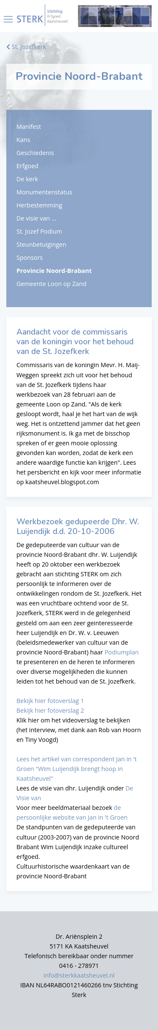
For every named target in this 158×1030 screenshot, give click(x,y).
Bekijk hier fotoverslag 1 (50, 701)
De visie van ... (36, 218)
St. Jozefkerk (26, 47)
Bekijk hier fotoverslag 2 (50, 710)
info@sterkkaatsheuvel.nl (79, 975)
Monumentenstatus (44, 192)
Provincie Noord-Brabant (54, 271)
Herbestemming (39, 205)
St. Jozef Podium (39, 231)
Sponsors (29, 257)
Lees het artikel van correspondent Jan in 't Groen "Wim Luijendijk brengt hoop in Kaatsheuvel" (76, 768)
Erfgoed (27, 166)
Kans (23, 140)
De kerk (27, 179)
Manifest (28, 127)
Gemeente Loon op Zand (51, 284)
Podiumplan (121, 652)
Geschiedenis (35, 153)
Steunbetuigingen (41, 244)
